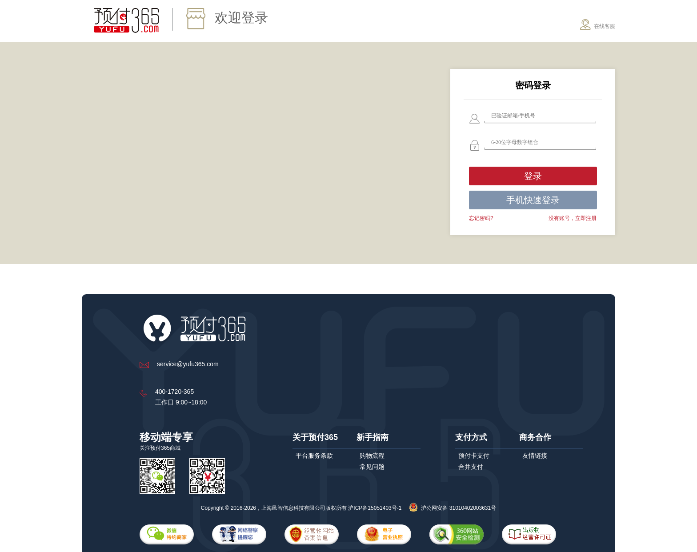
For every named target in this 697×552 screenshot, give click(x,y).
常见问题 (372, 466)
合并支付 (470, 466)
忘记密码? (481, 218)
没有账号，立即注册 (573, 218)
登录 (533, 176)
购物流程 (372, 455)
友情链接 (534, 455)
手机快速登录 (533, 200)
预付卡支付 (473, 455)
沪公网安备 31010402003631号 (452, 508)
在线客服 (597, 24)
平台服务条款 (314, 455)
